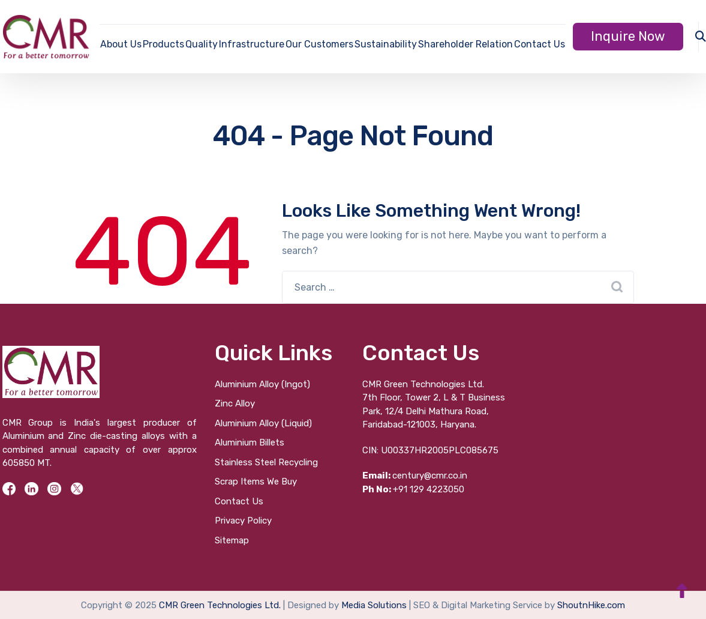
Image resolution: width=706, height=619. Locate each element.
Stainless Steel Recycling (266, 462)
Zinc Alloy (235, 403)
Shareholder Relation (465, 44)
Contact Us (539, 44)
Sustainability (385, 44)
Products (163, 44)
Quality (201, 44)
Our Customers (319, 44)
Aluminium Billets (249, 442)
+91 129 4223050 (413, 489)
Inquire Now (628, 36)
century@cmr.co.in (414, 475)
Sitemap (232, 540)
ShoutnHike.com (591, 605)
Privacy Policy (243, 520)
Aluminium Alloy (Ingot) (262, 384)
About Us (121, 44)
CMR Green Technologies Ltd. (220, 605)
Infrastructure (251, 44)
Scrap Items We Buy (256, 481)
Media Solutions (374, 605)
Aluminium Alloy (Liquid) (263, 423)
